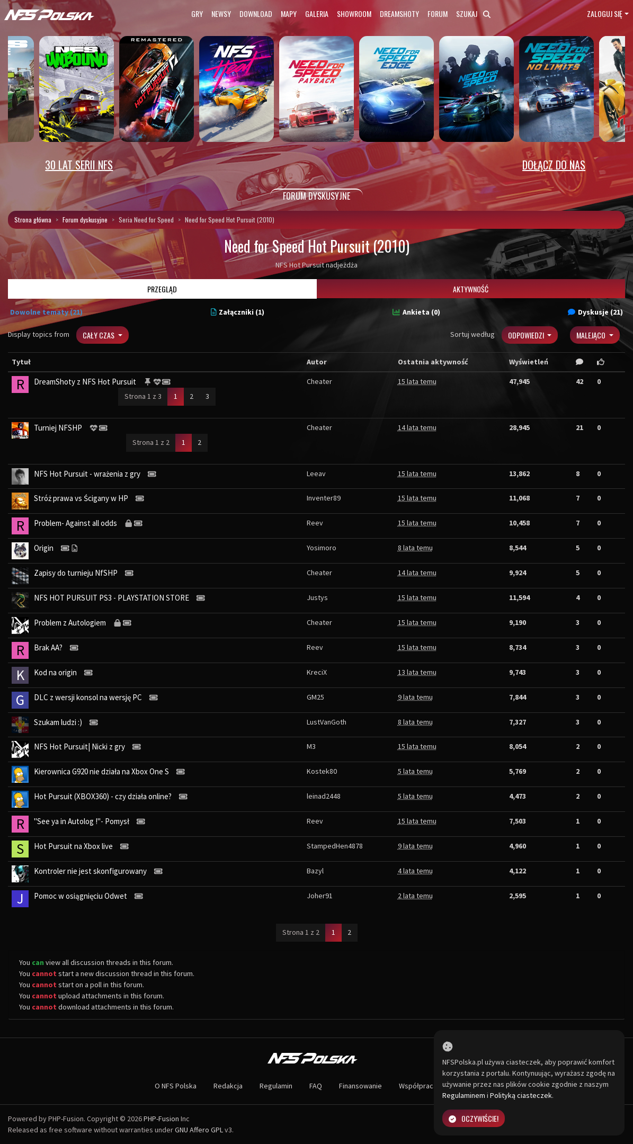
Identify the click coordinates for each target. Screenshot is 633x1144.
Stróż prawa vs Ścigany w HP (81, 498)
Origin (44, 548)
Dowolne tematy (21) (46, 312)
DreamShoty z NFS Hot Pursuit (85, 382)
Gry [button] (197, 13)
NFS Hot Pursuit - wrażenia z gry (87, 474)
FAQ (315, 1086)
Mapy (289, 13)
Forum (437, 13)
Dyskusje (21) (595, 312)
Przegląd (162, 288)
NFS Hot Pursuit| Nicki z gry (79, 746)
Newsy (221, 13)
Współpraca (418, 1086)
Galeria (316, 13)
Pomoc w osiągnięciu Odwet (80, 896)
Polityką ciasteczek (521, 1095)
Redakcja (228, 1086)
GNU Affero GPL (199, 1129)
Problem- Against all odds (75, 523)
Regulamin (276, 1086)
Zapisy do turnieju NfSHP (76, 573)
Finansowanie (360, 1086)
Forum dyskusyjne (85, 220)
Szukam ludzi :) (58, 722)
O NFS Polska (176, 1086)
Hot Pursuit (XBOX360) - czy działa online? (103, 796)
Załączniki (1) (238, 312)
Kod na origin (55, 672)
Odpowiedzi (527, 335)
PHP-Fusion (161, 1118)
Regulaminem (463, 1095)
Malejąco (591, 335)
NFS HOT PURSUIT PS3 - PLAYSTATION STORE (111, 598)
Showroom (354, 13)
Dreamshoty (399, 13)
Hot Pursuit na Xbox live (73, 846)
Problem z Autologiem (70, 623)
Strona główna (32, 220)
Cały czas (99, 335)
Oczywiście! (473, 1118)
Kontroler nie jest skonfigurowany (90, 871)
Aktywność (470, 288)
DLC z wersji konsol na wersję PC (88, 697)
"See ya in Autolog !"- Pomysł (81, 821)
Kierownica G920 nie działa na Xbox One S (101, 771)
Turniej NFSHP (58, 428)
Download (255, 13)
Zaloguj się (604, 13)
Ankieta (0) (416, 312)
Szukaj (473, 13)
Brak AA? (48, 647)
